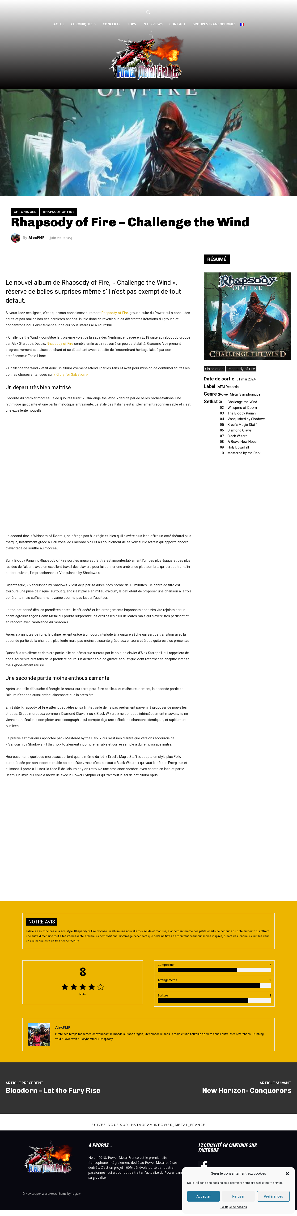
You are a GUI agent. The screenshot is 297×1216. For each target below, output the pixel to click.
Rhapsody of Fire (58, 212)
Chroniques (25, 212)
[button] (287, 1173)
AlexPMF (36, 238)
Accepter (203, 1196)
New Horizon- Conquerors (246, 1090)
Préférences (273, 1196)
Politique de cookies (234, 1207)
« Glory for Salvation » (71, 374)
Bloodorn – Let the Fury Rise (53, 1090)
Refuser (238, 1196)
